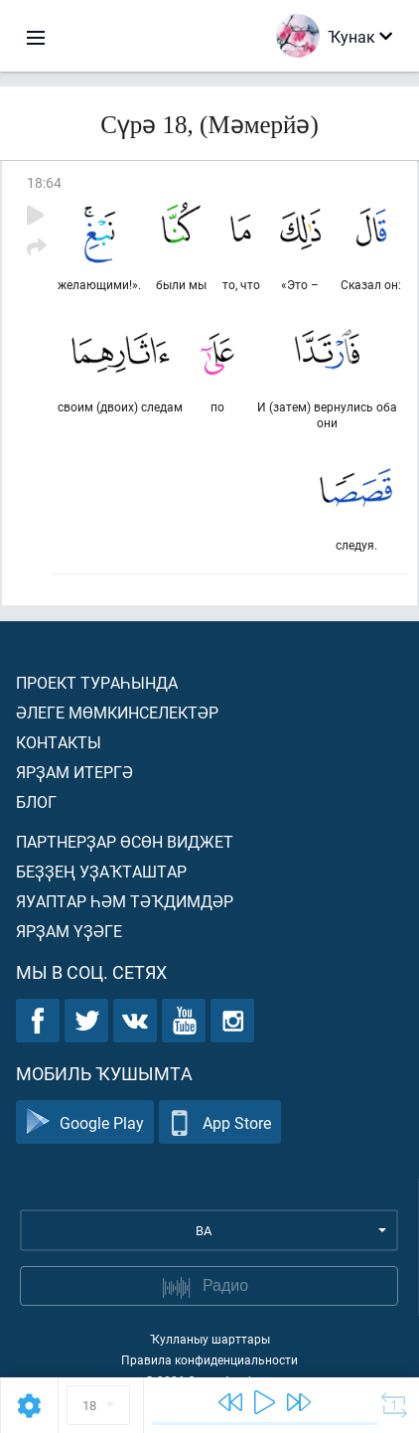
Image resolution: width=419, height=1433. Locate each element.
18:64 (44, 182)
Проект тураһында (97, 682)
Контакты (58, 741)
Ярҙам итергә (74, 771)
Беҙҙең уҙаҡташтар (101, 871)
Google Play (85, 1122)
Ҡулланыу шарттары (210, 1339)
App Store (220, 1122)
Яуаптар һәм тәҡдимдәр (124, 900)
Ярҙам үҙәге (69, 930)
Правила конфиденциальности (209, 1359)
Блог (36, 801)
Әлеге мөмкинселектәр (117, 712)
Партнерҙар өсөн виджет (124, 841)
